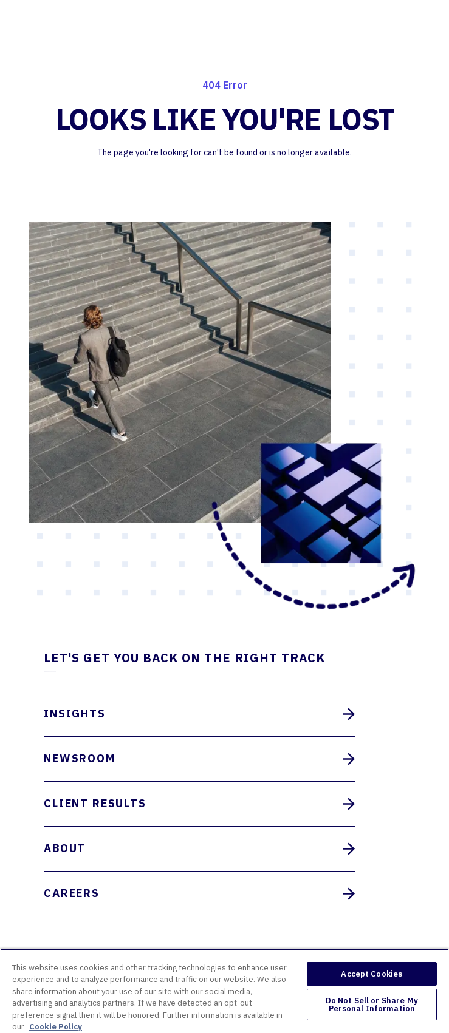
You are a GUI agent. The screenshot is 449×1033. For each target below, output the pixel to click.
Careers (199, 893)
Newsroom (199, 759)
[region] (224, 991)
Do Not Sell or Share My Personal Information (372, 1004)
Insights (199, 714)
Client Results (199, 803)
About (199, 848)
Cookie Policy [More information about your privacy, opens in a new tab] (55, 1026)
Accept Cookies (371, 974)
